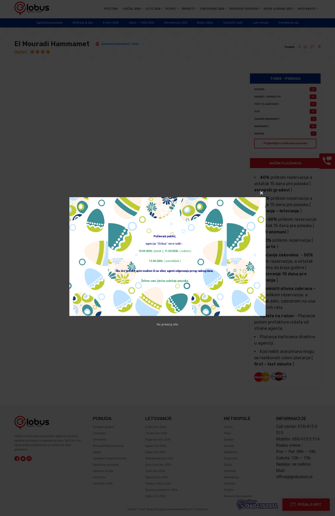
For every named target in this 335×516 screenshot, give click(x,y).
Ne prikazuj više (167, 324)
